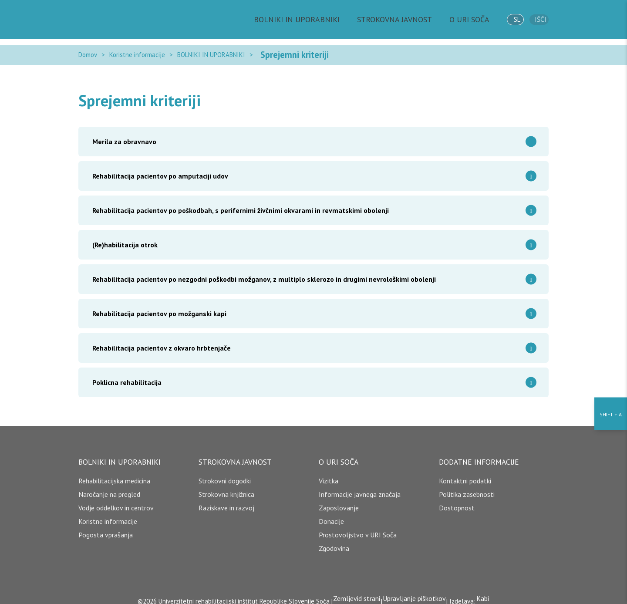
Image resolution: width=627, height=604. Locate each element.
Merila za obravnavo (316, 135)
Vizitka (328, 474)
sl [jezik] (511, 19)
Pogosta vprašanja (105, 528)
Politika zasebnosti (467, 487)
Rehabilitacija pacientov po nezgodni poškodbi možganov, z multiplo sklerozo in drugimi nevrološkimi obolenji (316, 272)
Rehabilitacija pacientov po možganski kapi (316, 307)
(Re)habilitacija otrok (316, 238)
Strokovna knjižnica (226, 487)
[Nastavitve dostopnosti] (610, 302)
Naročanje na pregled (109, 487)
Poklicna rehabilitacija (316, 376)
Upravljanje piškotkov (414, 591)
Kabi (485, 591)
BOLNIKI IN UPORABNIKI (319, 19)
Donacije (331, 514)
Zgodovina (334, 541)
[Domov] (117, 20)
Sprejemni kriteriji (283, 51)
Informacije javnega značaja (360, 487)
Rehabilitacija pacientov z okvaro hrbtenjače (316, 341)
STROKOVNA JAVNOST (401, 19)
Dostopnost (457, 501)
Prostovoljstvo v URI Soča (358, 528)
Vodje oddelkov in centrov (116, 501)
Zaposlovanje (339, 501)
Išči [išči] (539, 20)
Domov (87, 51)
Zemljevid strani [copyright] (353, 591)
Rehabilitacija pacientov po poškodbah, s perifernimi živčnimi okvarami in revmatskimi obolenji (316, 204)
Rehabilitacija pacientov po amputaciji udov (316, 169)
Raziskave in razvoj (226, 501)
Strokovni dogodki (225, 474)
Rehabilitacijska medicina (114, 474)
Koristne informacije (137, 51)
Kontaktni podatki (465, 474)
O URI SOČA (466, 19)
